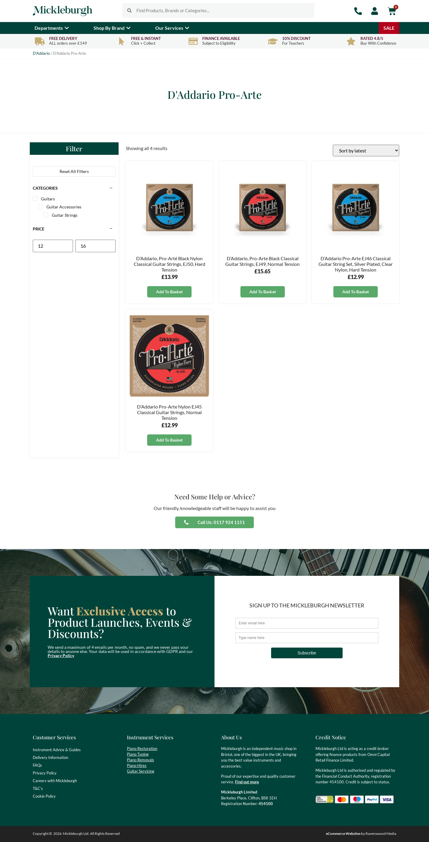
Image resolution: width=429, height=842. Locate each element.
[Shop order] (366, 150)
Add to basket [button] (169, 291)
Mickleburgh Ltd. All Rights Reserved (91, 833)
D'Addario (41, 53)
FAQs (37, 765)
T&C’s (38, 788)
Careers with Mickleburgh (55, 780)
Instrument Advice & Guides (57, 749)
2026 (57, 833)
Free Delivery (63, 38)
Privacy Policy (61, 655)
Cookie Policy (44, 796)
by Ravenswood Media (361, 833)
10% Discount (296, 38)
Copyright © (42, 833)
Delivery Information (50, 757)
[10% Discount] (273, 41)
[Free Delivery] (40, 41)
